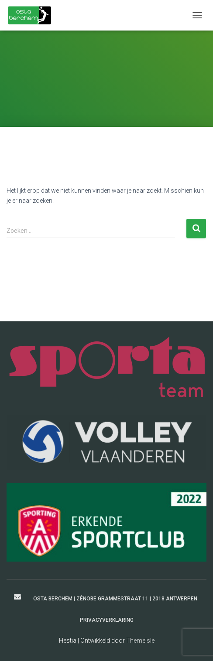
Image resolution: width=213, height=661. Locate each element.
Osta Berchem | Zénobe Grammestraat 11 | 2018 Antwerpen (115, 599)
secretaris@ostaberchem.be (17, 597)
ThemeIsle (140, 640)
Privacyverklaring (107, 620)
